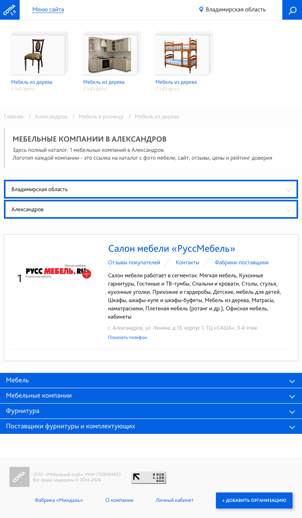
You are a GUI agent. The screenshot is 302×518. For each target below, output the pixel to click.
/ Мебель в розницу (96, 116)
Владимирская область (236, 9)
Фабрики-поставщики (242, 262)
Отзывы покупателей (134, 262)
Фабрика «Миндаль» (59, 500)
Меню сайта (48, 9)
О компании (119, 500)
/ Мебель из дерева (152, 116)
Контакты (187, 262)
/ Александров (46, 116)
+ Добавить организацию (254, 500)
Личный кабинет (174, 500)
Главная (14, 116)
